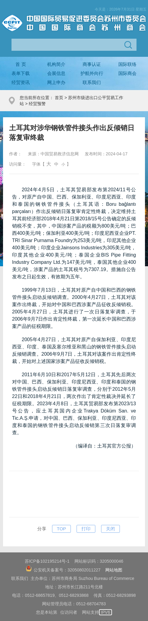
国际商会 (127, 73)
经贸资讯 (21, 82)
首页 (59, 97)
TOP (61, 528)
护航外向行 (92, 73)
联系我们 (92, 82)
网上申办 (56, 82)
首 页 (20, 64)
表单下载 (21, 73)
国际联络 (127, 64)
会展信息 (56, 73)
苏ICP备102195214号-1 (47, 561)
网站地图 (113, 570)
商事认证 (92, 64)
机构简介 (56, 64)
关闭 (110, 528)
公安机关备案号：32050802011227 (63, 570)
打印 (85, 528)
